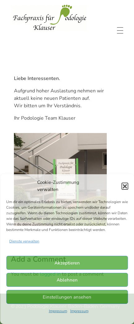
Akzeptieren (67, 263)
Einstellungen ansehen (67, 297)
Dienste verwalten (24, 241)
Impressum (58, 310)
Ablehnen (67, 280)
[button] (125, 186)
